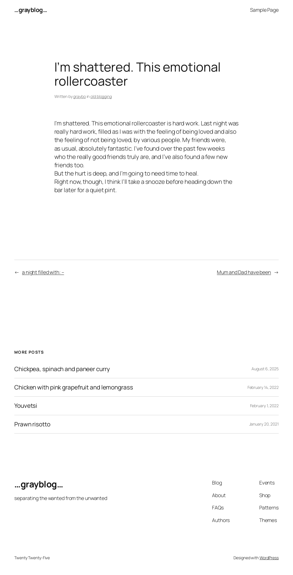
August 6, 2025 (265, 368)
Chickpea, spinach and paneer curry (62, 369)
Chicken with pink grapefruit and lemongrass (73, 387)
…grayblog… (30, 10)
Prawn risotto (32, 424)
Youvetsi (25, 405)
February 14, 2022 (263, 387)
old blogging (101, 96)
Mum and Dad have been (244, 272)
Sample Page (264, 9)
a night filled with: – (43, 272)
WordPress (269, 557)
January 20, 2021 (264, 424)
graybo (79, 96)
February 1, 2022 (264, 405)
